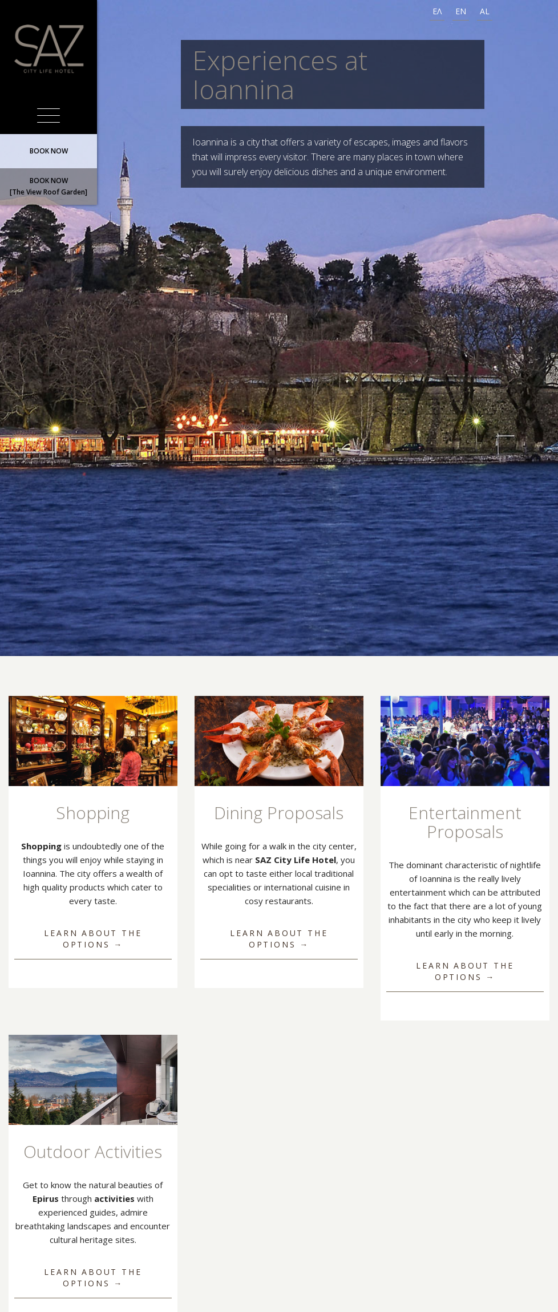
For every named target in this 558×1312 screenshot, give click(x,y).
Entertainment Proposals (465, 822)
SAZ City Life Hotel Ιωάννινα (48, 48)
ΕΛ (437, 11)
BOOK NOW (49, 151)
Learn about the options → (92, 939)
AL (485, 11)
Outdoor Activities (92, 1151)
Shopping (93, 812)
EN (460, 11)
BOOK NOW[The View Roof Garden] (48, 186)
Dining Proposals (278, 812)
